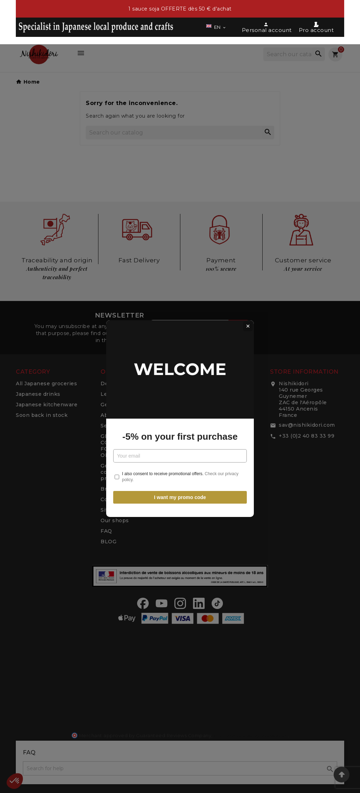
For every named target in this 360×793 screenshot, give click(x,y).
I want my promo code (180, 475)
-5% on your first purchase (180, 414)
